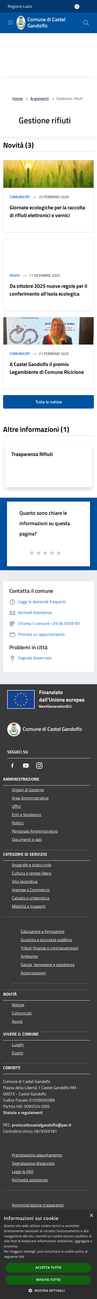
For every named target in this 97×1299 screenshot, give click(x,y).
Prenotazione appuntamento (37, 1155)
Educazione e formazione (42, 931)
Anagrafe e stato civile (31, 865)
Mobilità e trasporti (29, 906)
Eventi (17, 1053)
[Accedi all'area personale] (77, 7)
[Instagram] (39, 765)
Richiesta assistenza (30, 1180)
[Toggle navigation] (10, 22)
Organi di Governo (28, 790)
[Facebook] (12, 765)
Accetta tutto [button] (48, 1267)
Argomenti (39, 98)
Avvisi (15, 275)
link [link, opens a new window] (21, 1256)
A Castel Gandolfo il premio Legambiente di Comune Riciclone (47, 368)
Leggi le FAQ (23, 1171)
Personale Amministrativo (35, 831)
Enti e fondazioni (26, 814)
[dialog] (48, 1254)
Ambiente (29, 956)
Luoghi (18, 1044)
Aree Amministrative (30, 798)
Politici (18, 823)
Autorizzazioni (33, 973)
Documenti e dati (27, 839)
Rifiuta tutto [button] (48, 1279)
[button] (48, 1290)
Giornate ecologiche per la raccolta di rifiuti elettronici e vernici (47, 211)
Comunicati (20, 196)
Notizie (18, 1005)
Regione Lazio (20, 6)
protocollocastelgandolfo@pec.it (41, 1125)
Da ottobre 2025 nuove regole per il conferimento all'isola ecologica (48, 290)
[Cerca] (86, 23)
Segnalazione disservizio (33, 1163)
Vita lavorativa (25, 881)
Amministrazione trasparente (38, 1205)
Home (17, 98)
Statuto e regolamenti (23, 1112)
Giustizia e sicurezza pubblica (46, 940)
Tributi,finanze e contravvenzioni (49, 948)
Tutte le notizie (48, 402)
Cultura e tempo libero (31, 873)
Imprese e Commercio (31, 890)
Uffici (16, 806)
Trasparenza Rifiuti (32, 454)
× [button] (91, 1216)
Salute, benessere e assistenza (47, 964)
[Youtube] (26, 765)
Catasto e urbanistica (30, 898)
